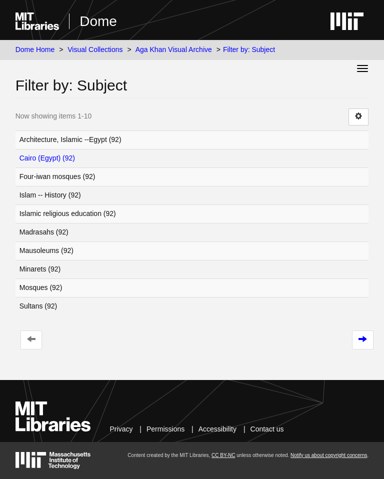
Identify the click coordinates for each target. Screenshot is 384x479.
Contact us (267, 429)
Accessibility (217, 429)
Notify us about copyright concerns (328, 455)
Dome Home (35, 50)
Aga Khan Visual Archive (174, 50)
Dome (98, 21)
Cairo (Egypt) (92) (47, 158)
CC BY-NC (223, 455)
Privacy (121, 429)
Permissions (165, 429)
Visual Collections (95, 50)
